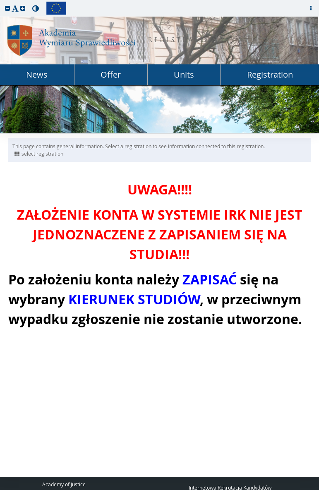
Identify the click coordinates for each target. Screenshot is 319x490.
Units (184, 74)
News (37, 74)
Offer (111, 74)
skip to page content (2, 2)
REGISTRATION (183, 41)
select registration (38, 153)
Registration (270, 74)
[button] (7, 8)
